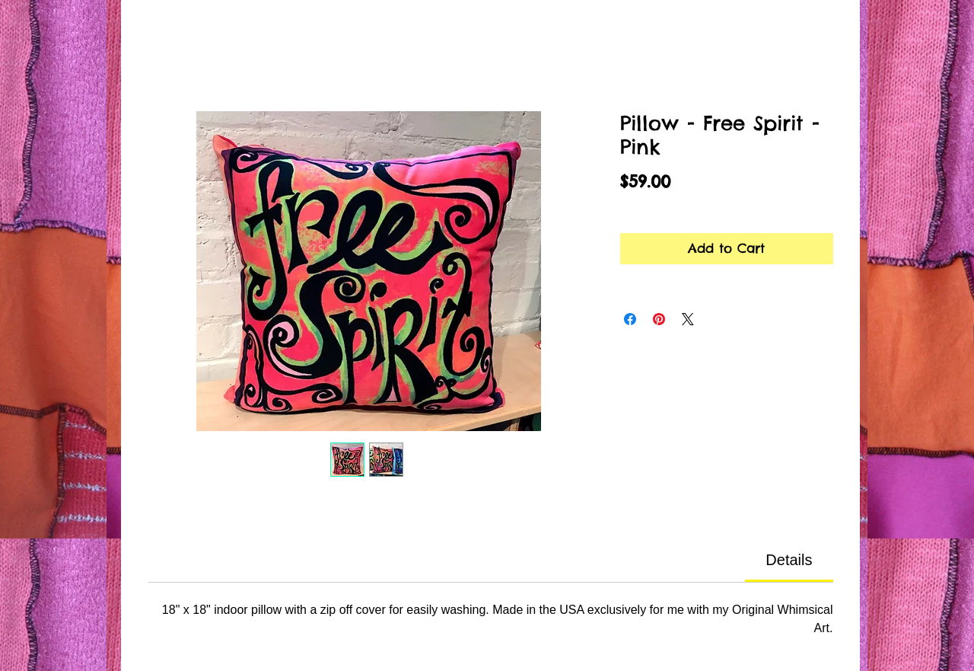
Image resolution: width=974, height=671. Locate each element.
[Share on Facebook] (630, 319)
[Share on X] (688, 319)
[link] (789, 559)
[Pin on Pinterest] (659, 319)
